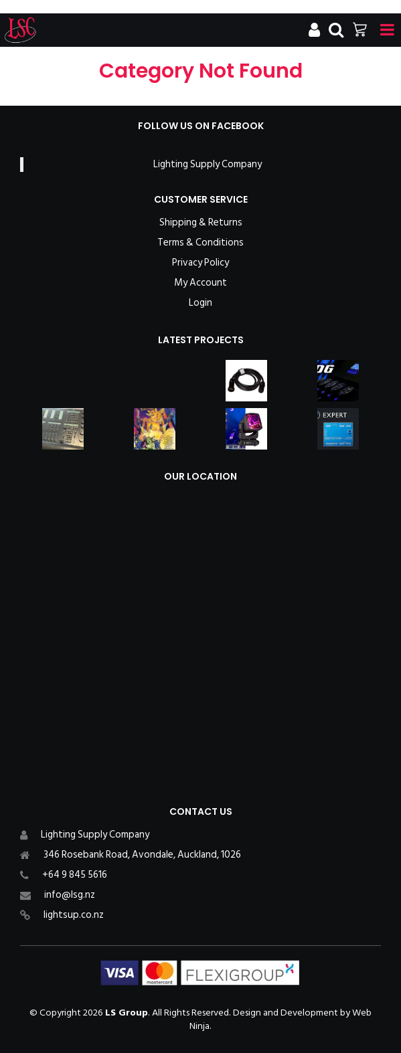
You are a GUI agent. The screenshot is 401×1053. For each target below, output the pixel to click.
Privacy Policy (200, 263)
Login (200, 303)
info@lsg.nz (69, 894)
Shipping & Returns (200, 222)
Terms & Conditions (200, 243)
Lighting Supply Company (207, 164)
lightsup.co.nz (74, 914)
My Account (200, 283)
